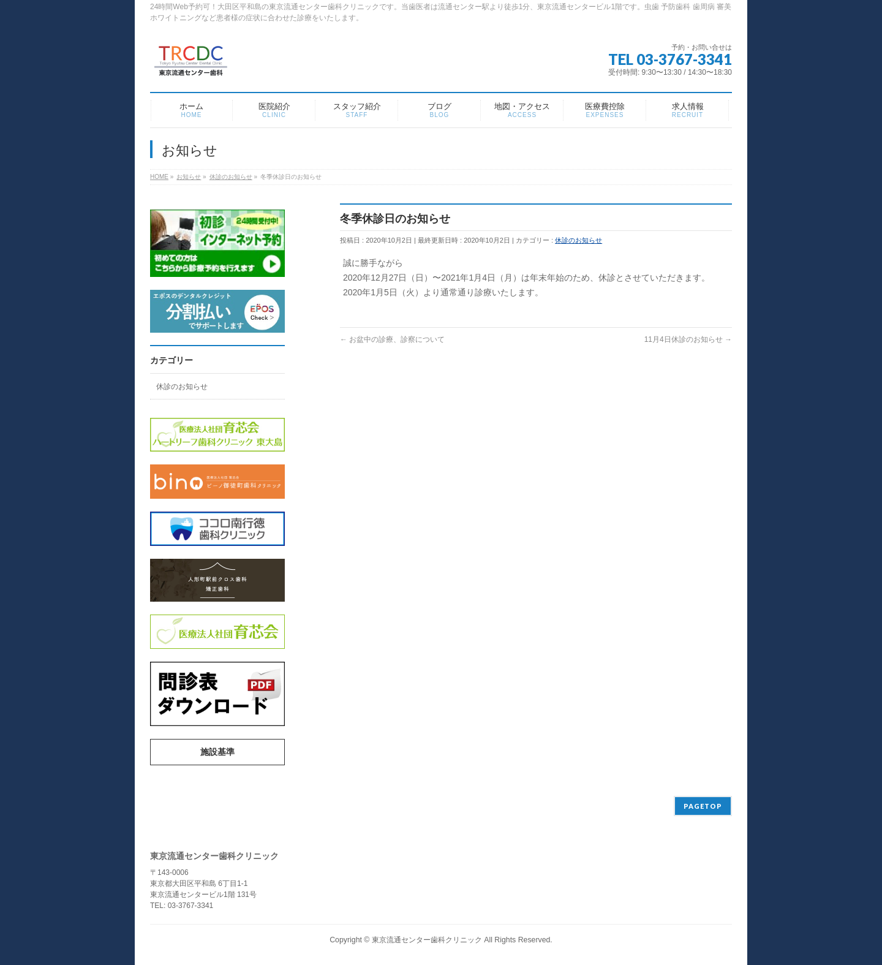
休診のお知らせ (578, 240)
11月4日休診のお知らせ (688, 339)
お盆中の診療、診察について (392, 339)
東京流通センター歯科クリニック (427, 940)
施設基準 (217, 752)
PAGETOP (703, 806)
